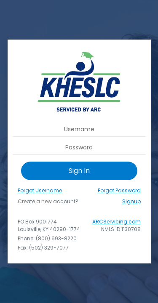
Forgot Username (40, 190)
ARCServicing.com (116, 221)
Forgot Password (119, 190)
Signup (131, 201)
